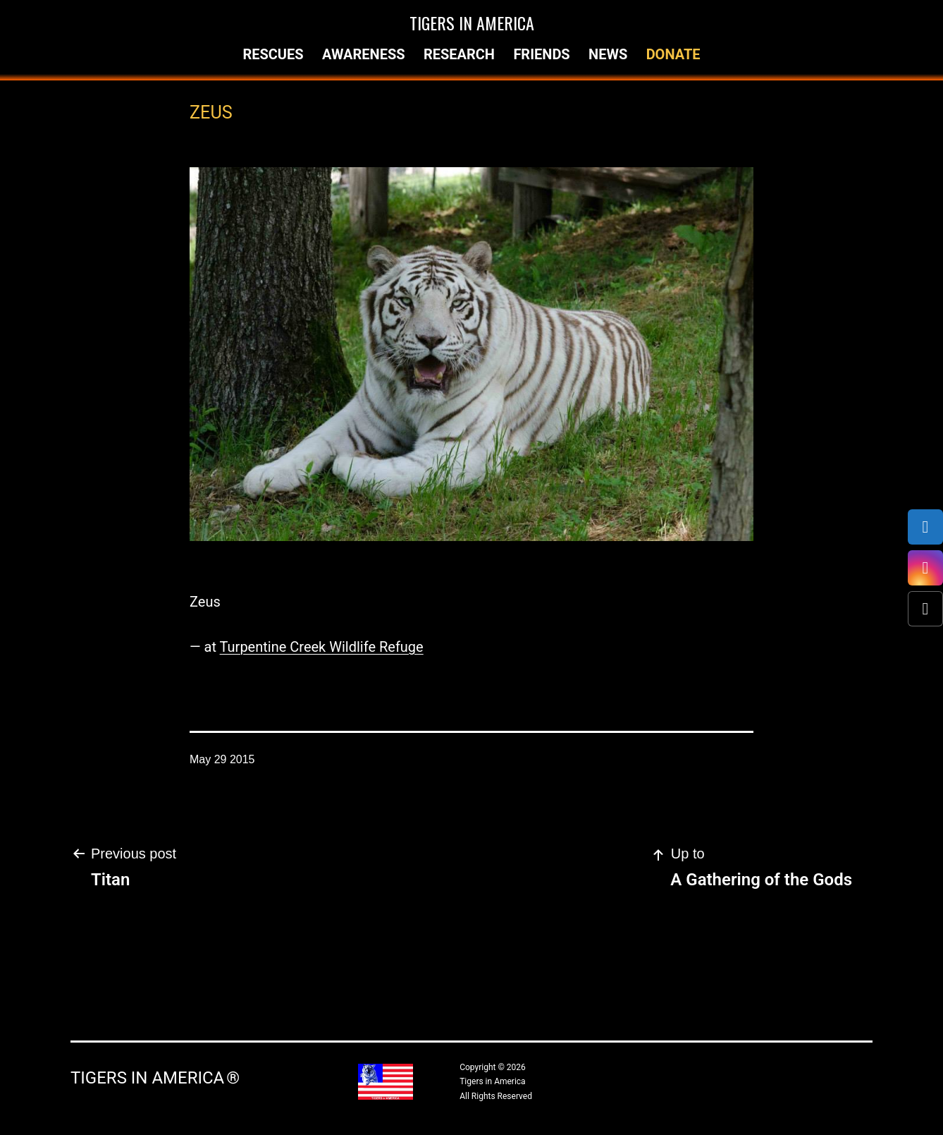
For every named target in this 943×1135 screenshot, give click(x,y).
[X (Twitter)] (925, 608)
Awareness (363, 54)
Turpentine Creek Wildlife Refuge (322, 646)
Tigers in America (471, 22)
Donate (673, 54)
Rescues (272, 54)
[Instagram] (925, 567)
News (607, 54)
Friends (541, 54)
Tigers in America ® (155, 1078)
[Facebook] (925, 527)
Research (459, 54)
